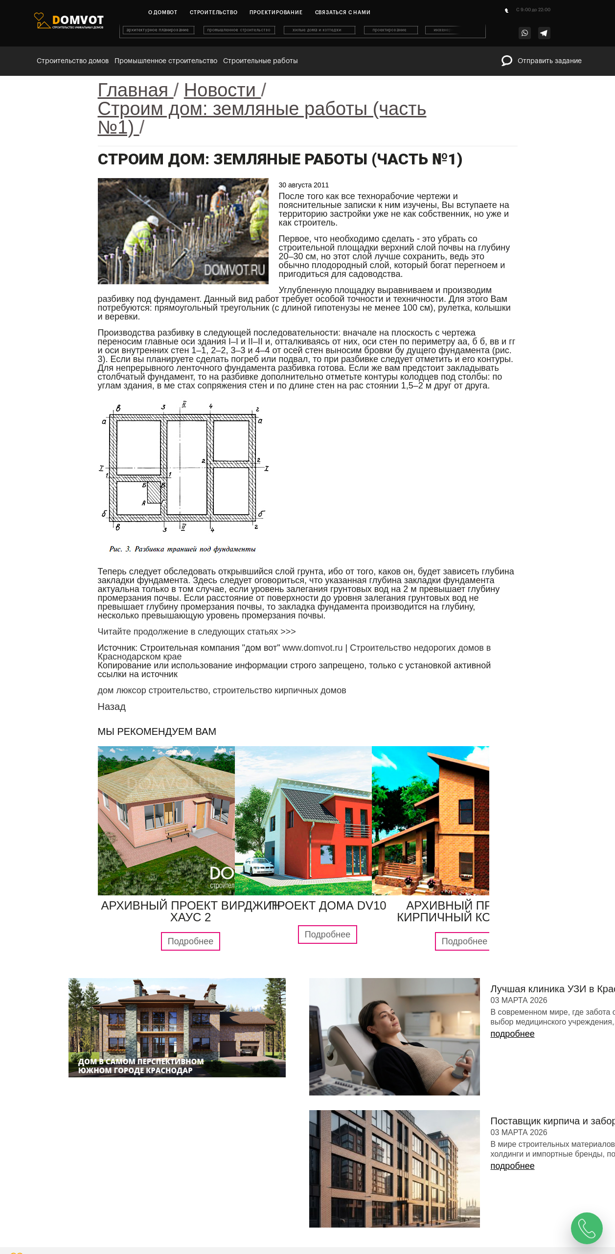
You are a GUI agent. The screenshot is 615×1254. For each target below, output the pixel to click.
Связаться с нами (343, 12)
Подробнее (190, 941)
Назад (112, 706)
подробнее (513, 1034)
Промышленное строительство (165, 61)
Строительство (213, 12)
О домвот (163, 12)
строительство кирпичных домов (279, 690)
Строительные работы (260, 61)
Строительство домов (73, 61)
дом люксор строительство (153, 690)
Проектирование (276, 12)
